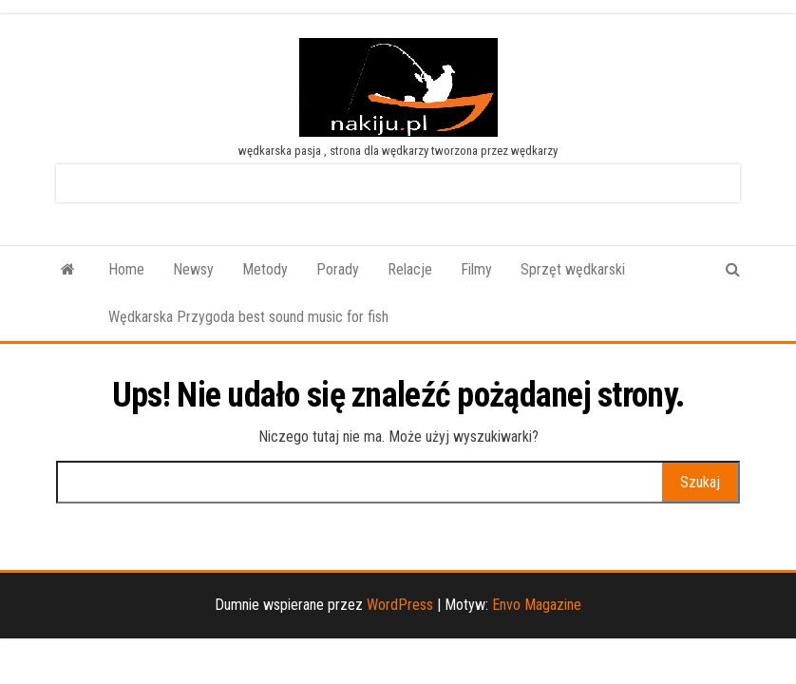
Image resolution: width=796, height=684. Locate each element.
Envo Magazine (536, 605)
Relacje (410, 269)
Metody (265, 269)
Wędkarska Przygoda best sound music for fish (248, 317)
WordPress (400, 605)
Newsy (193, 269)
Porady (337, 269)
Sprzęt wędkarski (573, 269)
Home (126, 269)
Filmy (476, 269)
